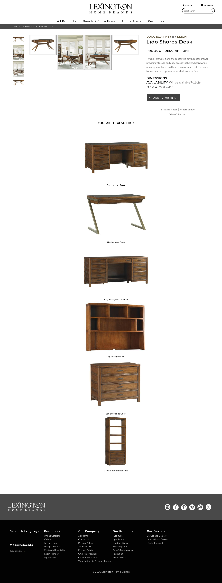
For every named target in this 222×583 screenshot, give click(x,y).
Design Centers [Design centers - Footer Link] (52, 546)
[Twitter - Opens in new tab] (208, 507)
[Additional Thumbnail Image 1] (18, 39)
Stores (187, 5)
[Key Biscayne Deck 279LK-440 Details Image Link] (116, 352)
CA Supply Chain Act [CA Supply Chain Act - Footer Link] (89, 557)
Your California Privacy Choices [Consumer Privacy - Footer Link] (94, 561)
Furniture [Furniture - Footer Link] (117, 535)
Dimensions (156, 78)
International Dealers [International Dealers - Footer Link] (157, 539)
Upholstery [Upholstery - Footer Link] (118, 539)
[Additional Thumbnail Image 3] (18, 69)
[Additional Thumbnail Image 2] (18, 52)
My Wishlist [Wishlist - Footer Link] (50, 557)
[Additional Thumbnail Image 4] (18, 82)
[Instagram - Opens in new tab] (167, 507)
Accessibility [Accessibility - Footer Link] (119, 557)
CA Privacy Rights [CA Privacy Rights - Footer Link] (87, 553)
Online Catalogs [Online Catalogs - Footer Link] (52, 535)
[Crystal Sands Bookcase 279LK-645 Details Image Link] (116, 466)
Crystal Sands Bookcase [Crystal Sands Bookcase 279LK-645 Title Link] (116, 470)
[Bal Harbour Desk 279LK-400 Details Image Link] (116, 181)
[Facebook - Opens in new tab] (176, 507)
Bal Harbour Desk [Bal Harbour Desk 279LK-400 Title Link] (116, 185)
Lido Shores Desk (45, 27)
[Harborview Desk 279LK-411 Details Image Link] (116, 238)
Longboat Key (28, 27)
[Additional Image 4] (125, 45)
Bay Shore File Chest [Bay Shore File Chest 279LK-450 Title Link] (116, 413)
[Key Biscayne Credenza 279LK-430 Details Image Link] (116, 295)
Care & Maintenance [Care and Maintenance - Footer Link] (123, 550)
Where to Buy (187, 109)
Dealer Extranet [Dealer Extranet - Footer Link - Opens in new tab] (155, 542)
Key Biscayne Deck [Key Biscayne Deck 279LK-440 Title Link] (116, 356)
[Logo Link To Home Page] (110, 12)
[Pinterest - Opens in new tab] (184, 507)
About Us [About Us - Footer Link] (83, 535)
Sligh (182, 37)
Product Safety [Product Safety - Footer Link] (85, 550)
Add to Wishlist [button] (165, 97)
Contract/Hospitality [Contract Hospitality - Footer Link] (54, 550)
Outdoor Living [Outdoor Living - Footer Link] (120, 542)
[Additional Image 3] (98, 52)
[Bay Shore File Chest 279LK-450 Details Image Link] (116, 409)
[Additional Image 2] (70, 52)
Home (15, 27)
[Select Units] (18, 551)
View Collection (177, 114)
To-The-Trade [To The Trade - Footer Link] (50, 542)
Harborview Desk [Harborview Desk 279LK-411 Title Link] (116, 242)
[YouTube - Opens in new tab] (200, 507)
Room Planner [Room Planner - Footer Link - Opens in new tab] (51, 553)
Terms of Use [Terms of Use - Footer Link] (84, 546)
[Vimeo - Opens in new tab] (192, 507)
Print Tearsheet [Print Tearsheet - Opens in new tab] (169, 109)
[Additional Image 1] (43, 45)
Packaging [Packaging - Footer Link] (118, 553)
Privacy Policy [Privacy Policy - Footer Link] (85, 542)
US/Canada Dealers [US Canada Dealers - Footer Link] (156, 535)
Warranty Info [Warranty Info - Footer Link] (120, 546)
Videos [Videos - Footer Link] (47, 539)
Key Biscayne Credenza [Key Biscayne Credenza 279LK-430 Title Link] (116, 299)
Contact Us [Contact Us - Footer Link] (84, 539)
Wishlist (207, 5)
